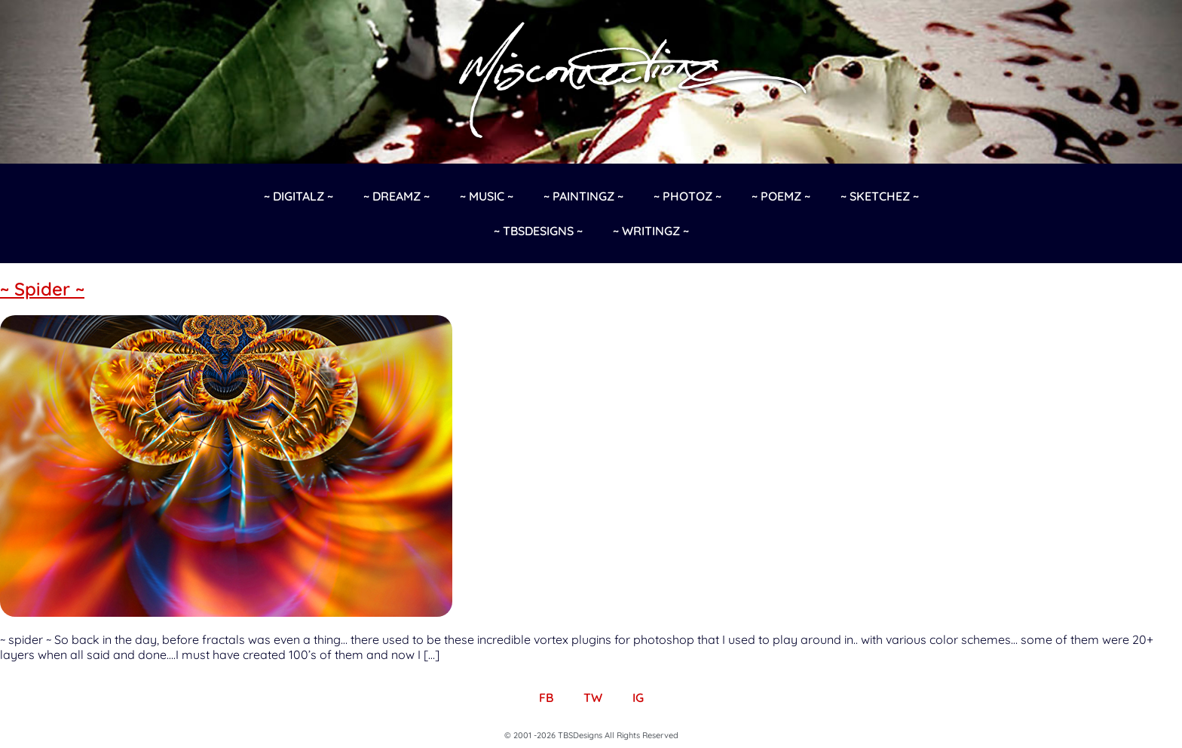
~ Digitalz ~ (298, 196)
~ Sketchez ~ (880, 196)
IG (638, 697)
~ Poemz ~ (781, 196)
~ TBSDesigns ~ (538, 230)
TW (592, 697)
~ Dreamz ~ (396, 196)
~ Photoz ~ (687, 196)
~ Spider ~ (42, 288)
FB (546, 697)
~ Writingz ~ (651, 230)
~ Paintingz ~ (583, 196)
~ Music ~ (486, 196)
